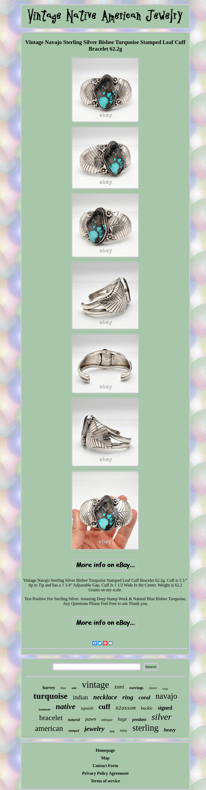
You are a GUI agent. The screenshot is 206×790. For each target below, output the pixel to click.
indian (80, 697)
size (74, 688)
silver (162, 717)
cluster (153, 688)
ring (127, 697)
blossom (126, 708)
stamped (73, 731)
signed (165, 708)
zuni (119, 686)
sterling (145, 728)
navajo (166, 696)
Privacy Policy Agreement (105, 773)
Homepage (105, 750)
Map (105, 758)
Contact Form (105, 765)
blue (63, 688)
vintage (95, 685)
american (49, 728)
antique (106, 720)
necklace (105, 697)
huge (122, 719)
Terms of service (105, 781)
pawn (90, 719)
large (165, 688)
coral (144, 697)
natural (74, 720)
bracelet (51, 718)
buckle (146, 708)
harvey (49, 687)
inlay (123, 731)
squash (87, 708)
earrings (136, 688)
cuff (104, 707)
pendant (139, 719)
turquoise (50, 696)
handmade (44, 709)
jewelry (94, 729)
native (65, 706)
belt (112, 731)
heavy (170, 730)
